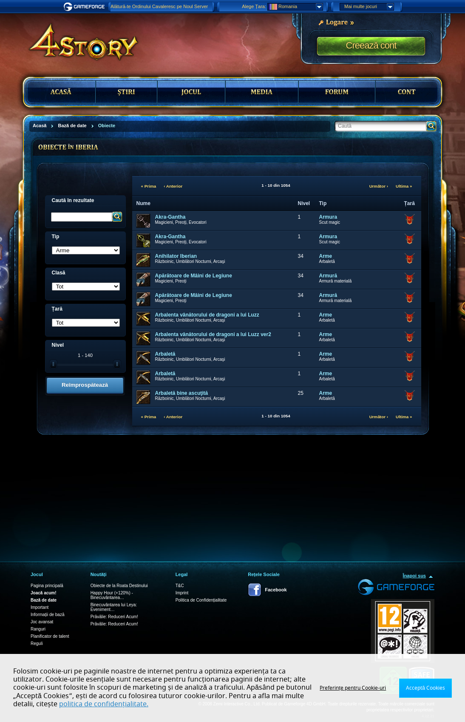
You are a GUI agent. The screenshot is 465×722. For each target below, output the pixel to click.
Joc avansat (42, 621)
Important (39, 607)
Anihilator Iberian (176, 256)
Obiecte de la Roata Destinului (119, 585)
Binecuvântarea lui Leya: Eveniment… (114, 607)
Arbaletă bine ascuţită (181, 393)
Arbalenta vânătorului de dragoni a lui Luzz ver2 (213, 334)
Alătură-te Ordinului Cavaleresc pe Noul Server (159, 6)
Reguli (37, 643)
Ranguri (38, 629)
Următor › (378, 186)
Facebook (275, 589)
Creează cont (371, 45)
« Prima (148, 186)
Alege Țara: (254, 6)
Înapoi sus (414, 575)
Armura (328, 217)
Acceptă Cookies (425, 688)
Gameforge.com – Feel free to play (85, 7)
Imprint (182, 593)
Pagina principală (47, 585)
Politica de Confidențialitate (201, 600)
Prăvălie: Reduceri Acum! (114, 616)
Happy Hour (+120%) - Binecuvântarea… (112, 595)
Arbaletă (165, 354)
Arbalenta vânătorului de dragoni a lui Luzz (207, 315)
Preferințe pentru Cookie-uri (353, 688)
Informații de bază (48, 614)
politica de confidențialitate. (103, 704)
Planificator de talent (50, 636)
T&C (180, 585)
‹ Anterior (173, 186)
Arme (325, 256)
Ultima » (404, 186)
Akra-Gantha (170, 217)
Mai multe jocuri (369, 6)
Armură (328, 276)
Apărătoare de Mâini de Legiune (193, 276)
